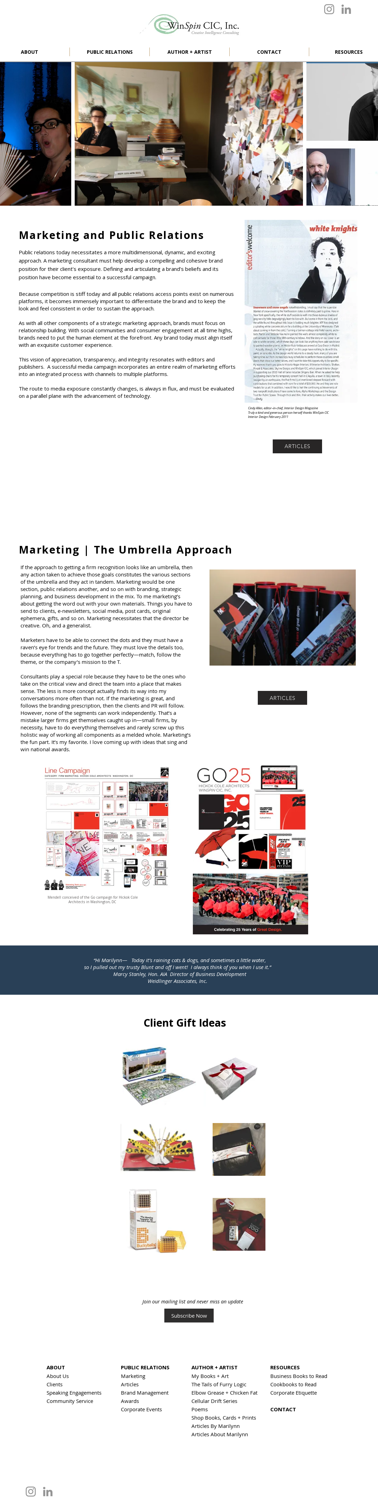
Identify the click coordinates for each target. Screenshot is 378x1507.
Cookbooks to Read (293, 1384)
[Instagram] (329, 9)
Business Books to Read (298, 1375)
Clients (55, 1384)
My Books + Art (210, 1375)
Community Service (70, 1400)
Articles (130, 1384)
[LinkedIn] (346, 9)
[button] (109, 52)
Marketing (133, 1375)
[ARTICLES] (297, 446)
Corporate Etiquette (293, 1392)
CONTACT (283, 1409)
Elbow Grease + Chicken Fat (224, 1392)
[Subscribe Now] (189, 1315)
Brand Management (145, 1392)
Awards (130, 1400)
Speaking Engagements (74, 1392)
